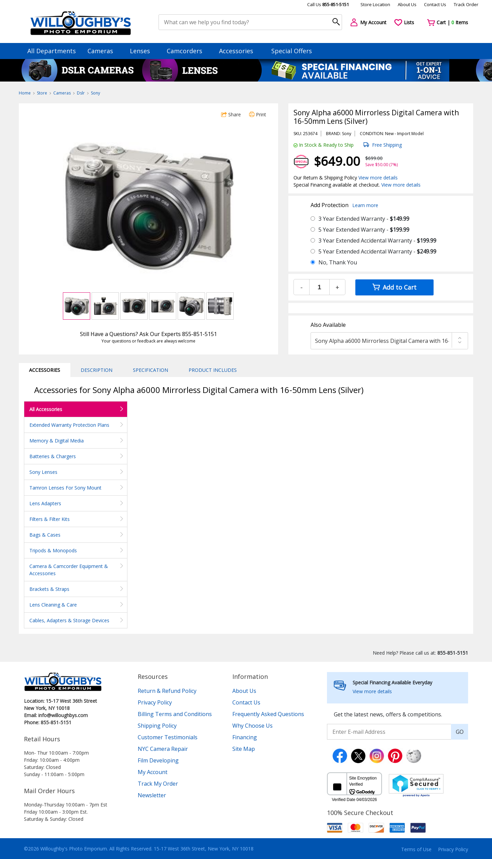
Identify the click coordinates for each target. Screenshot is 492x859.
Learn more (365, 205)
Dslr (81, 93)
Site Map (243, 749)
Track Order (466, 4)
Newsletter (152, 795)
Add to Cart (394, 287)
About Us (407, 4)
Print (257, 114)
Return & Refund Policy (167, 691)
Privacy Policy (155, 702)
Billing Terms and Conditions (175, 714)
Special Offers (291, 51)
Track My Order (158, 783)
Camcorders (188, 51)
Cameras (103, 51)
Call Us (328, 4)
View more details (378, 177)
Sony (95, 93)
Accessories (239, 51)
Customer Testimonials (167, 737)
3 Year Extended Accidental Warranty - (377, 240)
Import (403, 133)
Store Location (375, 4)
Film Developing (158, 760)
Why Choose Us (252, 725)
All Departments (51, 51)
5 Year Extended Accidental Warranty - (377, 251)
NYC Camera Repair (163, 749)
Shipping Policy (157, 725)
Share (231, 114)
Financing (244, 737)
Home (25, 93)
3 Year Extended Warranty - (363, 218)
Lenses (143, 51)
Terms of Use (416, 849)
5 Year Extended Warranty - (363, 229)
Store (42, 93)
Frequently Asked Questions (268, 714)
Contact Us (435, 4)
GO (460, 732)
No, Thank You (337, 262)
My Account (152, 772)
